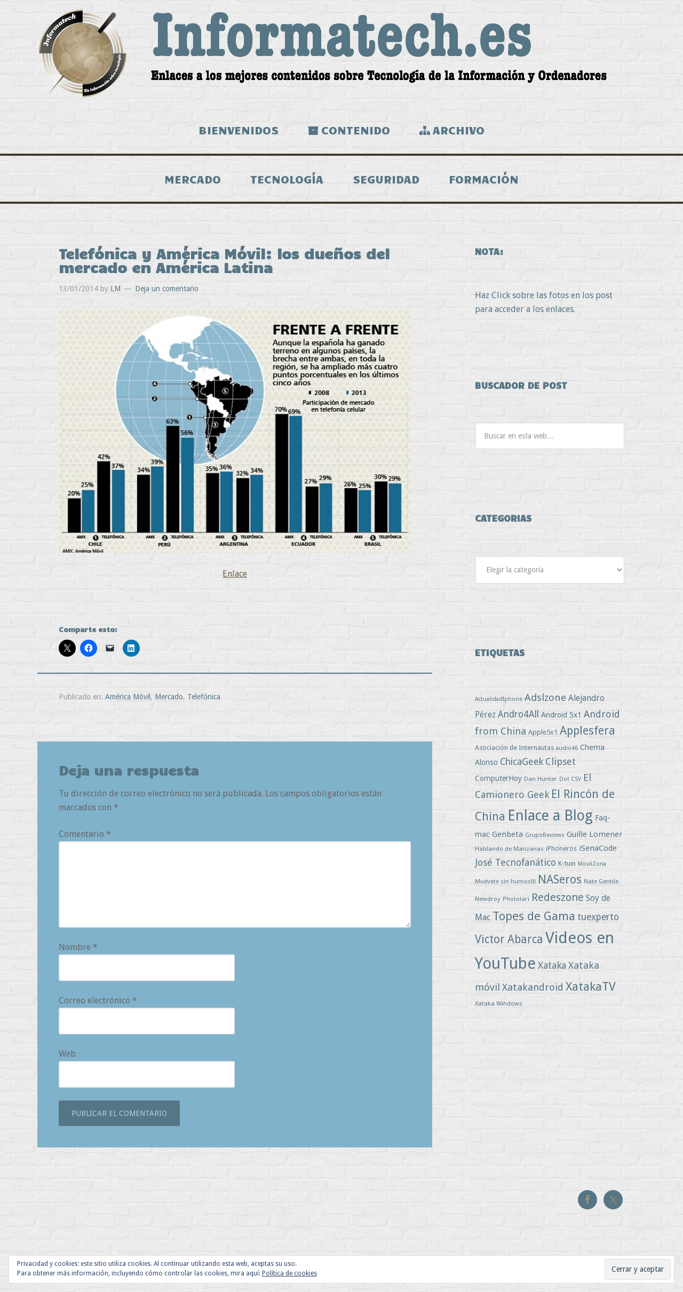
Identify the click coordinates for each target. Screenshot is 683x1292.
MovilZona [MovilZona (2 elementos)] (592, 863)
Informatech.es (341, 53)
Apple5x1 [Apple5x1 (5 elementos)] (543, 732)
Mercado (169, 696)
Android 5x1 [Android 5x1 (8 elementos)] (561, 714)
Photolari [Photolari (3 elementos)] (516, 899)
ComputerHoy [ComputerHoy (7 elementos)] (498, 778)
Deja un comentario (166, 288)
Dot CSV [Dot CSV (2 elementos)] (570, 779)
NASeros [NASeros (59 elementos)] (560, 879)
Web (67, 1054)
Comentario (85, 834)
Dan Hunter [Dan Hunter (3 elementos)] (540, 779)
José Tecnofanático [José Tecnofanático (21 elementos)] (515, 862)
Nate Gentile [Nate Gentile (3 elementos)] (601, 881)
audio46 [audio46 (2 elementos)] (567, 748)
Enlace (235, 574)
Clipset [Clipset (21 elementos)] (560, 761)
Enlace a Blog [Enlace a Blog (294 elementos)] (550, 815)
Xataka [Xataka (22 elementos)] (552, 965)
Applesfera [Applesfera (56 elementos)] (587, 730)
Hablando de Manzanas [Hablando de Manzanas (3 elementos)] (509, 848)
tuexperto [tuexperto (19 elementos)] (598, 917)
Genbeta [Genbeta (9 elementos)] (507, 834)
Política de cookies (289, 1273)
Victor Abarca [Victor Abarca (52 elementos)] (509, 939)
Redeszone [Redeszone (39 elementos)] (557, 897)
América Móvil (127, 696)
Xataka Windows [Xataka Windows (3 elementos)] (498, 1003)
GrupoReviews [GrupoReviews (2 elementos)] (545, 835)
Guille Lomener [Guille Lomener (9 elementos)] (594, 834)
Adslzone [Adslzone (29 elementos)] (545, 697)
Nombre (78, 947)
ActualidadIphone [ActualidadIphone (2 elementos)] (498, 699)
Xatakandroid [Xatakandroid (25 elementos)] (532, 987)
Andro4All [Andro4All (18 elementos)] (518, 714)
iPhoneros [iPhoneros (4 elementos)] (561, 848)
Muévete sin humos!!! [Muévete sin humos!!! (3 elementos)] (505, 881)
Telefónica (203, 696)
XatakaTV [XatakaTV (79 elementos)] (591, 986)
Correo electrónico (98, 1000)
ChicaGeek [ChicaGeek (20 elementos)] (521, 761)
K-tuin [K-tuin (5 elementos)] (567, 863)
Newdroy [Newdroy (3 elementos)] (488, 899)
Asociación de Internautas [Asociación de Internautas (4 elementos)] (514, 748)
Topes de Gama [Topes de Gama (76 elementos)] (534, 916)
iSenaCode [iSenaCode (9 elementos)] (598, 848)
